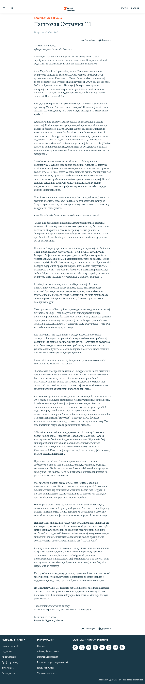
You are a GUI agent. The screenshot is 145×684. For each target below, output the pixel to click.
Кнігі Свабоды (9, 657)
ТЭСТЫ (124, 8)
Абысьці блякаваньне (48, 651)
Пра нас (41, 646)
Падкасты (7, 651)
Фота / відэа (8, 668)
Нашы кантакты (45, 668)
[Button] (88, 40)
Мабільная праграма (47, 657)
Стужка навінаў (10, 646)
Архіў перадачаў (10, 662)
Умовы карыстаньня (47, 673)
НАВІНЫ (135, 8)
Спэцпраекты (8, 673)
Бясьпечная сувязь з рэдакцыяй (53, 662)
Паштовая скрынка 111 (48, 18)
